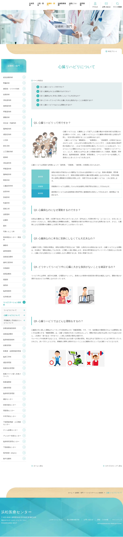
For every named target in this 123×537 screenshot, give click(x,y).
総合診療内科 (8, 77)
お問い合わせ (87, 520)
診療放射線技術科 (9, 328)
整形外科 (6, 180)
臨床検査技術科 (8, 340)
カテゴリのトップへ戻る (113, 466)
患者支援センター (9, 405)
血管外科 (6, 191)
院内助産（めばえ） (10, 453)
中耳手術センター (9, 416)
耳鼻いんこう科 (8, 231)
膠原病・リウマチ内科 (11, 89)
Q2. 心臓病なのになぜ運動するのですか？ (55, 91)
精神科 (5, 157)
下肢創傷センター (9, 447)
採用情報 (82, 4)
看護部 (5, 279)
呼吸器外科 (7, 169)
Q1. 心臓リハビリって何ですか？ (52, 87)
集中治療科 (7, 458)
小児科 (5, 140)
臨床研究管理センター (11, 441)
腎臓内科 (6, 83)
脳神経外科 (7, 174)
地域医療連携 (62, 4)
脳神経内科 (7, 129)
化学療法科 (7, 297)
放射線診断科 (8, 334)
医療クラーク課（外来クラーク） (12, 375)
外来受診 (31, 4)
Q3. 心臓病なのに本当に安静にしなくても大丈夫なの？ (60, 96)
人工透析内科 (8, 151)
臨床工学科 (7, 357)
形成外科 (6, 197)
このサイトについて (52, 520)
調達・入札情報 (102, 520)
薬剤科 (5, 285)
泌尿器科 (6, 214)
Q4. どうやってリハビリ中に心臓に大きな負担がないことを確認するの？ (66, 100)
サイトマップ (117, 520)
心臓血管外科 (8, 186)
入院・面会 (40, 4)
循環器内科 (7, 106)
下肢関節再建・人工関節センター (12, 423)
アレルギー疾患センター (12, 436)
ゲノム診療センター (10, 430)
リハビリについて (10, 310)
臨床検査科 (7, 291)
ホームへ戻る (38, 466)
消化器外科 (7, 163)
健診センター (8, 399)
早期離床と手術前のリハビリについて (12, 322)
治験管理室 (7, 388)
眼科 (4, 226)
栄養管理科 (7, 345)
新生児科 (6, 146)
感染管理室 (7, 362)
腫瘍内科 (6, 117)
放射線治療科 (8, 257)
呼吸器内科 (7, 111)
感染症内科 (7, 134)
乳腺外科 (6, 203)
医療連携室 (7, 382)
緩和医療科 (7, 251)
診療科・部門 (51, 4)
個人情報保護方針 (71, 520)
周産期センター (8, 410)
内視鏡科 (6, 268)
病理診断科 (7, 274)
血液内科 (6, 94)
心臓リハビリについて (12, 315)
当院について (73, 4)
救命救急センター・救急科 (12, 238)
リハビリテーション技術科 (12, 304)
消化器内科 (7, 100)
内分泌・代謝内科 (9, 123)
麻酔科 (5, 245)
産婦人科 (6, 209)
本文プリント (112, 51)
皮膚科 (5, 220)
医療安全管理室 (8, 368)
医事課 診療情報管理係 (12, 351)
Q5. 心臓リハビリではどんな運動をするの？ (56, 105)
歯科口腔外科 (8, 262)
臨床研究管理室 (8, 393)
